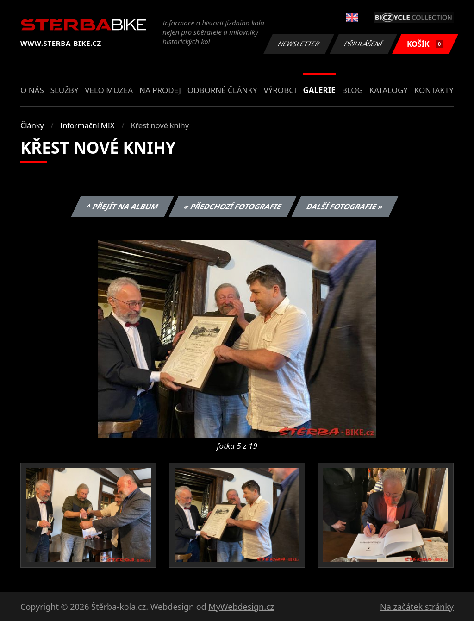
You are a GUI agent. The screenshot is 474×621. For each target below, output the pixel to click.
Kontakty (434, 90)
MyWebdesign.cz (241, 606)
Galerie (319, 90)
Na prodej (160, 90)
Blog (352, 90)
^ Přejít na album (122, 206)
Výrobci (279, 90)
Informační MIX (87, 125)
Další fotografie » (345, 206)
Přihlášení (363, 43)
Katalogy (388, 90)
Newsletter (298, 43)
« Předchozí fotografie (232, 206)
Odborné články (222, 90)
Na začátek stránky (417, 606)
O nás (32, 90)
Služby (64, 90)
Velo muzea (109, 90)
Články (32, 125)
